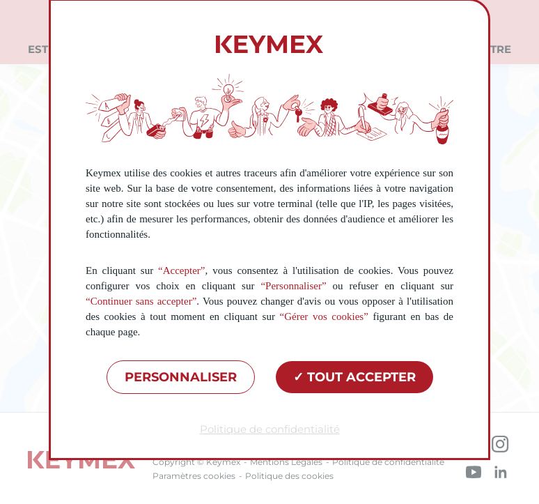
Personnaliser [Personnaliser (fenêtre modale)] (181, 377)
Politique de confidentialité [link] (270, 429)
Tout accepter (354, 377)
